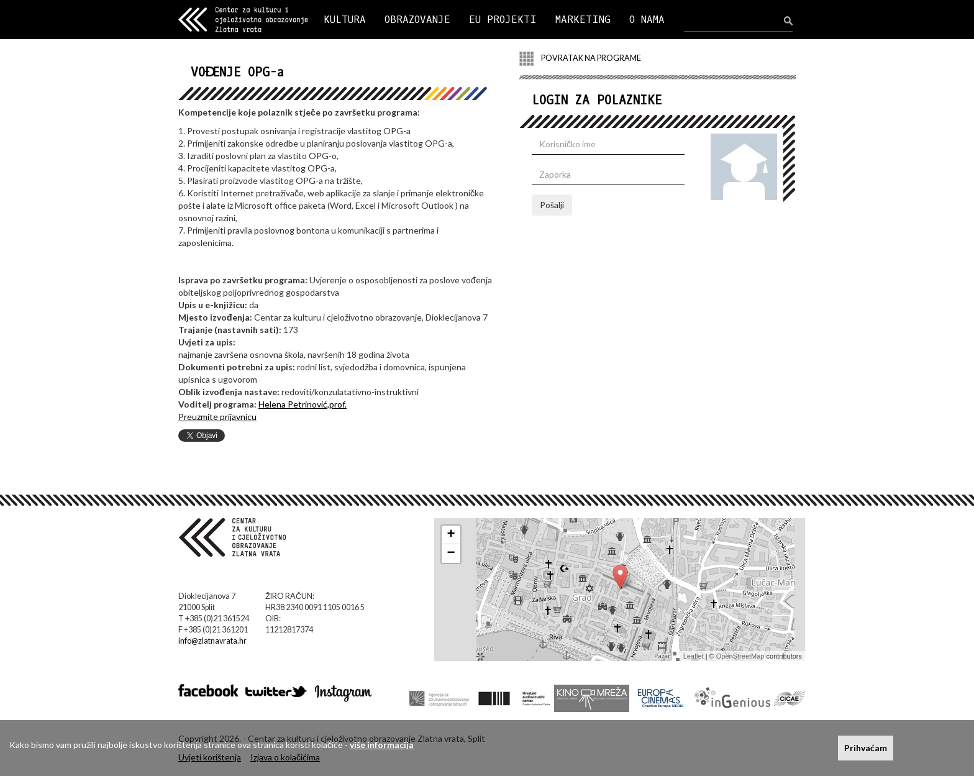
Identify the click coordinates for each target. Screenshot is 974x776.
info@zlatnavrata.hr (212, 641)
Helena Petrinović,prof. (302, 404)
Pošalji (552, 204)
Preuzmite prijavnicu (217, 416)
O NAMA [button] (647, 19)
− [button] (451, 553)
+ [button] (451, 535)
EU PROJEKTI (503, 19)
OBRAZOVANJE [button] (417, 19)
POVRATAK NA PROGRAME (580, 59)
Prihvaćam (865, 747)
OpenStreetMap (740, 656)
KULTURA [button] (345, 19)
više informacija (382, 744)
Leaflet (693, 656)
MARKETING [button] (583, 19)
